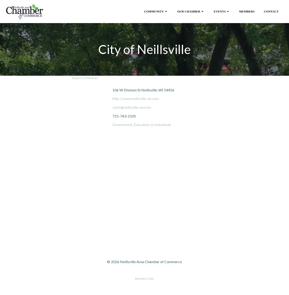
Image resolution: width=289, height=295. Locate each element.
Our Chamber (191, 11)
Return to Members (85, 78)
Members (247, 11)
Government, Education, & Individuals (141, 124)
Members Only (144, 278)
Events (222, 11)
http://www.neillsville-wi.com (135, 98)
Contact (271, 11)
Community (156, 11)
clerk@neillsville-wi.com (131, 107)
